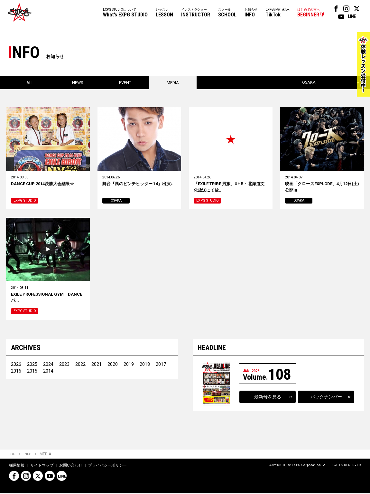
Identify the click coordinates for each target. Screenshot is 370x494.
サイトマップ (41, 466)
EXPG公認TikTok (277, 13)
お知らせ (251, 13)
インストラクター (195, 13)
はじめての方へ (308, 13)
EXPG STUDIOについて (125, 13)
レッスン (164, 13)
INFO (28, 455)
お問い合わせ (70, 466)
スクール (227, 13)
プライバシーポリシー (107, 466)
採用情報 (16, 466)
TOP (11, 455)
